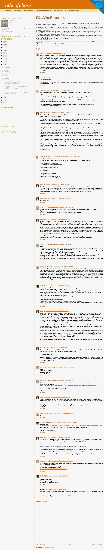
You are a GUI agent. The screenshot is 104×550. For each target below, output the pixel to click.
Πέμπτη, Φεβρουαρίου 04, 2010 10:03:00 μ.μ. (59, 53)
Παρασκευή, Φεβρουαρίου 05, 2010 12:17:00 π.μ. (67, 156)
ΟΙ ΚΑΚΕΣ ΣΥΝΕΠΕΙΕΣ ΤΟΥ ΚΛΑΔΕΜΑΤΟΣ (53, 469)
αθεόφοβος (43, 207)
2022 (4, 47)
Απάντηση (42, 72)
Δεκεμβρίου (6, 67)
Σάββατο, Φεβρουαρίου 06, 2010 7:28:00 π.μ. (56, 476)
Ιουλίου (5, 74)
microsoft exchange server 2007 (62, 496)
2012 (4, 63)
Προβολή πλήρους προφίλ (7, 31)
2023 (4, 46)
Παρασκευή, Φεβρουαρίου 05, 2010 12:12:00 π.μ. (57, 112)
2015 (4, 58)
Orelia (41, 286)
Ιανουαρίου (6, 96)
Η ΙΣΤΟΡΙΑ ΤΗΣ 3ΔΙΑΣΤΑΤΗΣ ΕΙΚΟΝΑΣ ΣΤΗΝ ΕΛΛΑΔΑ (15, 92)
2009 (4, 97)
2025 (4, 42)
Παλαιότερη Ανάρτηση (97, 544)
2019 (4, 52)
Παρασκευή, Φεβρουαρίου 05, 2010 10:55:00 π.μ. (60, 266)
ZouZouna (43, 90)
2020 (4, 50)
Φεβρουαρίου (7, 81)
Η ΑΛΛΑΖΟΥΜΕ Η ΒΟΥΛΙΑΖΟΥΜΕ (11, 88)
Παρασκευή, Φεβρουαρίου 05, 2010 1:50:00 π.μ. (61, 207)
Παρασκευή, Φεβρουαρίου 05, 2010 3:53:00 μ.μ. (57, 397)
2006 (4, 102)
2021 (4, 49)
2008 (4, 99)
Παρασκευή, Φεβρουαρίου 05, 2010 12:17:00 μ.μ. (57, 311)
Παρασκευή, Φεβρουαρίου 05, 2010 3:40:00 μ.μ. (61, 380)
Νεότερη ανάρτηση (40, 544)
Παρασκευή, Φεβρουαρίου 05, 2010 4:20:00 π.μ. (57, 219)
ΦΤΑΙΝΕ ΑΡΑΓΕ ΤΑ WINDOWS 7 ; (11, 93)
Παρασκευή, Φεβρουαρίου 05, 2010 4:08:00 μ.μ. (60, 413)
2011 (4, 64)
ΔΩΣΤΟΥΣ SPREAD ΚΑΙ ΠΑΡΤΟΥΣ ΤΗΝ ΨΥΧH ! (14, 94)
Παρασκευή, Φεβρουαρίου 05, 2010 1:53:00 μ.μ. (57, 347)
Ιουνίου (5, 75)
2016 (4, 56)
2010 (4, 66)
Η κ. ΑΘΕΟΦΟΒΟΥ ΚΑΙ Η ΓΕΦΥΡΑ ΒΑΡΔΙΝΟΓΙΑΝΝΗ (15, 89)
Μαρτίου (6, 79)
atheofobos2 (18, 5)
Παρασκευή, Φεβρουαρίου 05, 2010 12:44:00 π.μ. (57, 198)
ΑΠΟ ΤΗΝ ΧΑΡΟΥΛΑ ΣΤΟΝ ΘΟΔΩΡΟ (11, 83)
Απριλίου (6, 78)
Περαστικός (43, 53)
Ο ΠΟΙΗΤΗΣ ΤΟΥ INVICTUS (9, 91)
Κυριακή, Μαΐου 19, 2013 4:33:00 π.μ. (56, 489)
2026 (4, 41)
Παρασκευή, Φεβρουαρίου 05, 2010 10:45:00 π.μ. (61, 244)
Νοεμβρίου (6, 68)
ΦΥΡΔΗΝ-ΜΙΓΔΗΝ (45, 422)
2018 (4, 53)
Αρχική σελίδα (68, 544)
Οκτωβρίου (6, 70)
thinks (41, 112)
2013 (4, 61)
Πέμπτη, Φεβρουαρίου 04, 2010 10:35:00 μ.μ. (55, 77)
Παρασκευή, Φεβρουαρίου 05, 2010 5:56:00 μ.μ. (57, 437)
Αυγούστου (6, 73)
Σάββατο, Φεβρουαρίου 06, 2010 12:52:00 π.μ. (60, 461)
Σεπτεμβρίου (6, 71)
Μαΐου (5, 77)
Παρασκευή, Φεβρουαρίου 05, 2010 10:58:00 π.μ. (57, 286)
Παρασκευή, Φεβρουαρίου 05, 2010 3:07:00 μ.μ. (61, 367)
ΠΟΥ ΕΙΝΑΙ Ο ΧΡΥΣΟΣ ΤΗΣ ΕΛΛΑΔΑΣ (12, 82)
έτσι (48, 200)
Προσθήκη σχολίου (41, 501)
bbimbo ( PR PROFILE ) (46, 156)
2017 (4, 55)
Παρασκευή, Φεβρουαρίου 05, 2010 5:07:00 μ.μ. (64, 422)
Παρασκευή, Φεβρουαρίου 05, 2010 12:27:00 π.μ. (57, 184)
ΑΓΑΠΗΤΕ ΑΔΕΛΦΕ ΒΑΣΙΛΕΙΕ (10, 85)
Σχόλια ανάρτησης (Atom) (48, 547)
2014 (4, 59)
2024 (4, 44)
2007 (4, 100)
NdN (41, 77)
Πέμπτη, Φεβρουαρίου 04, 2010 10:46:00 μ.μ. (58, 90)
